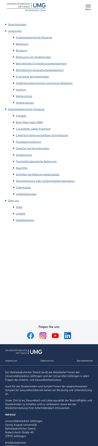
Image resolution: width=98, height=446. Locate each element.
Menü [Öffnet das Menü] (88, 9)
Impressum (11, 360)
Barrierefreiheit (85, 360)
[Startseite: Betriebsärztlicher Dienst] (26, 7)
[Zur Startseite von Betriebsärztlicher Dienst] (23, 353)
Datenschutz (47, 360)
